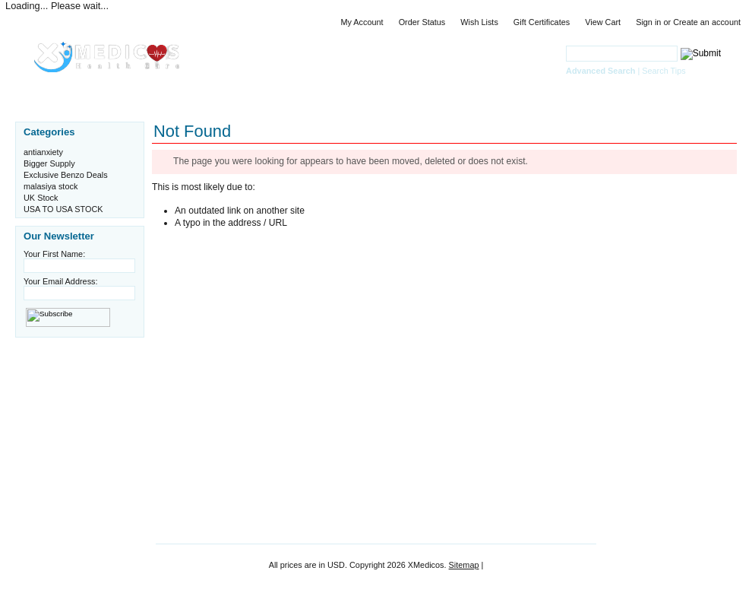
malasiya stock (50, 186)
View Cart (603, 22)
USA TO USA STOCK (63, 209)
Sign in (648, 22)
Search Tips (663, 70)
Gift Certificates (541, 22)
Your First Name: (54, 253)
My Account (361, 22)
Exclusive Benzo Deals (66, 174)
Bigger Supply (49, 163)
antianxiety (43, 152)
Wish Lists (479, 22)
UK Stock (41, 197)
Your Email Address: (61, 281)
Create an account (707, 22)
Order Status (422, 22)
